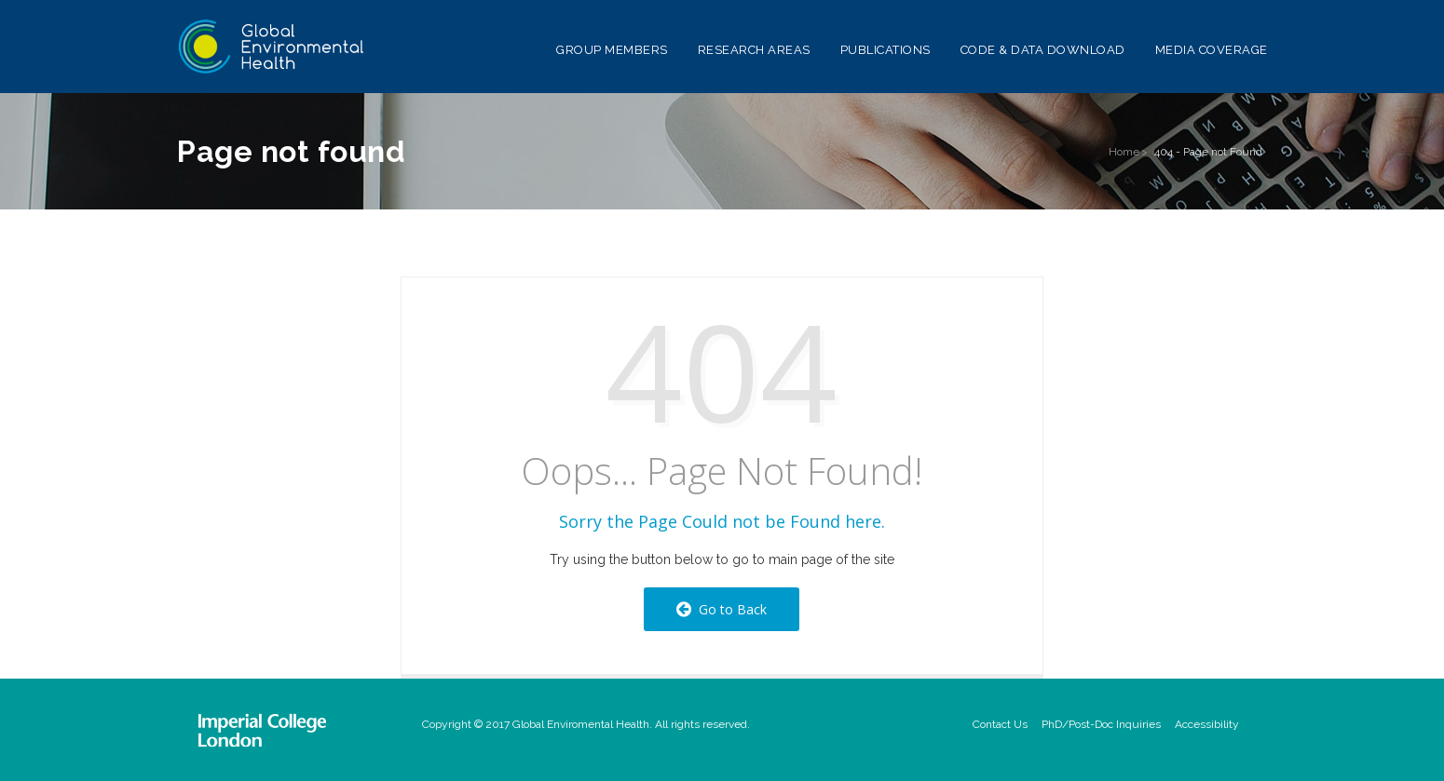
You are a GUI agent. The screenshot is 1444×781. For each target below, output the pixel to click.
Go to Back (721, 609)
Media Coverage (1211, 50)
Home (1124, 151)
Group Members (612, 50)
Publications (885, 50)
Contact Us (1000, 724)
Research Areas (754, 50)
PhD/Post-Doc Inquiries (1101, 724)
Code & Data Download (1042, 50)
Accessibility (1207, 724)
